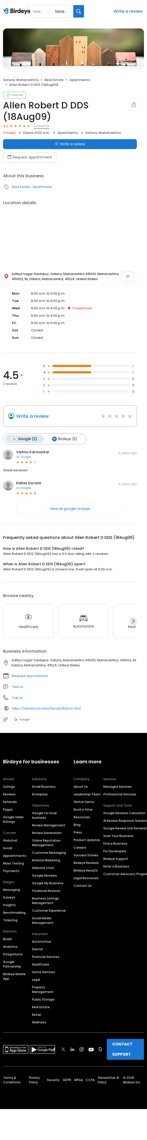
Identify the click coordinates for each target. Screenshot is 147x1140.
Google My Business (47, 883)
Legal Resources (86, 878)
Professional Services (119, 794)
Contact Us (83, 885)
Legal (36, 979)
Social (7, 848)
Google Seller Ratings (13, 819)
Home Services (43, 972)
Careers (80, 847)
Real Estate (53, 79)
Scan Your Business (118, 835)
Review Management (48, 825)
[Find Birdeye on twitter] (63, 1049)
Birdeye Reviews (86, 862)
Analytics (10, 946)
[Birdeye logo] (17, 11)
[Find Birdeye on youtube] (91, 1049)
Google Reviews (44, 875)
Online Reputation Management (46, 842)
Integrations (13, 954)
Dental (37, 949)
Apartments (80, 79)
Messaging (11, 889)
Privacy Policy (34, 1079)
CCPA (90, 1080)
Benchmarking (14, 912)
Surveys (9, 897)
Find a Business (115, 843)
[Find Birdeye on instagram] (81, 1049)
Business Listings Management (45, 900)
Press (78, 832)
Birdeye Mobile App (14, 976)
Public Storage (43, 999)
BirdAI (7, 939)
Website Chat (43, 867)
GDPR (67, 1080)
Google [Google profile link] (22, 719)
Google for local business (44, 815)
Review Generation (47, 832)
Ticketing (10, 920)
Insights (9, 905)
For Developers (114, 851)
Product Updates (87, 840)
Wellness (39, 1022)
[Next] (133, 621)
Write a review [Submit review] (70, 144)
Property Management (43, 989)
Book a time (83, 809)
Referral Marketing (46, 860)
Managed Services (117, 786)
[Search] (78, 11)
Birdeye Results (86, 870)
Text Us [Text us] (17, 686)
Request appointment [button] (30, 675)
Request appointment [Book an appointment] (29, 157)
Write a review (127, 11)
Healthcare (40, 964)
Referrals (10, 801)
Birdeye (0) (64, 438)
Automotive (41, 941)
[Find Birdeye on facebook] (54, 1049)
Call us (17, 697)
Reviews (9, 794)
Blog (77, 824)
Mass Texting (13, 863)
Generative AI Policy (108, 1079)
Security (53, 1080)
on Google (23, 457)
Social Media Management (43, 920)
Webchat (10, 840)
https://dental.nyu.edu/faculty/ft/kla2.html (46, 708)
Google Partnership (12, 963)
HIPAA (78, 1080)
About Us (81, 786)
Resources (82, 817)
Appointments (14, 855)
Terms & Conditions (12, 1079)
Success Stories (86, 855)
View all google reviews (70, 508)
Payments (11, 871)
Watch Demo (84, 801)
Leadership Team (87, 794)
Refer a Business (116, 866)
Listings (9, 786)
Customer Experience (49, 910)
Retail (36, 1014)
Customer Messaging (49, 852)
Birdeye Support (115, 858)
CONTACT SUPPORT (122, 1049)
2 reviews (42, 125)
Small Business (44, 786)
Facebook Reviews (46, 890)
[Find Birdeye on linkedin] (72, 1049)
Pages (8, 809)
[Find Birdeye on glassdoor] (100, 1049)
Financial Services (45, 956)
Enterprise (40, 794)
